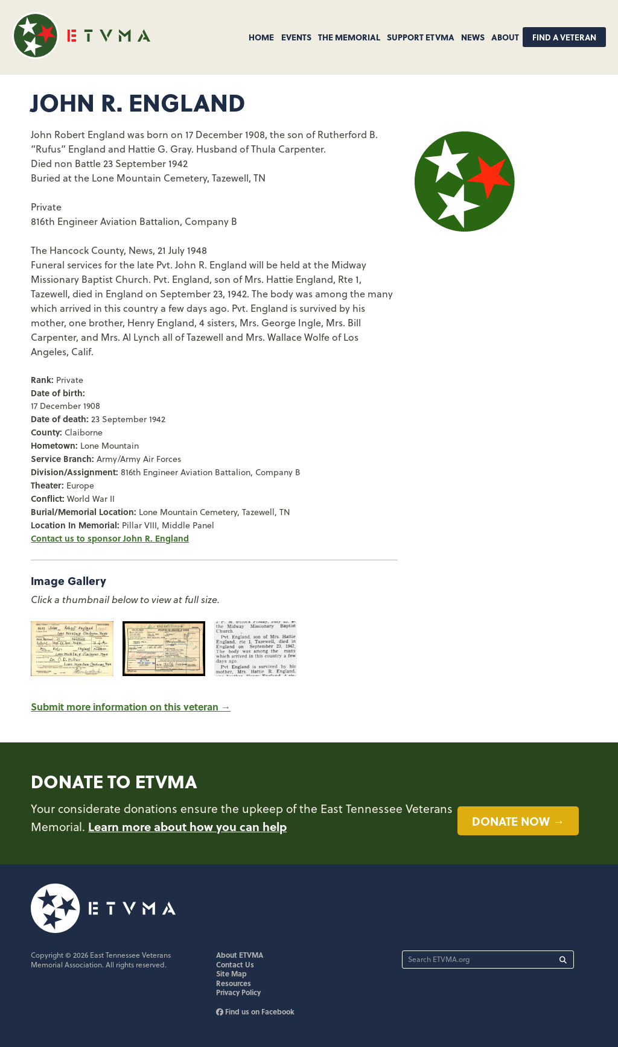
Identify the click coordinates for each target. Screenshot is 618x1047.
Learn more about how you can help (187, 826)
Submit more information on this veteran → (131, 706)
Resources (233, 983)
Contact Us (235, 964)
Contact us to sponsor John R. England (110, 538)
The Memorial (349, 37)
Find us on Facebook (255, 1011)
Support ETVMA (420, 37)
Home (261, 37)
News (473, 37)
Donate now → (518, 820)
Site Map (231, 973)
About (505, 37)
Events (296, 37)
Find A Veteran (564, 37)
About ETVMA (239, 954)
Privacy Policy (238, 992)
